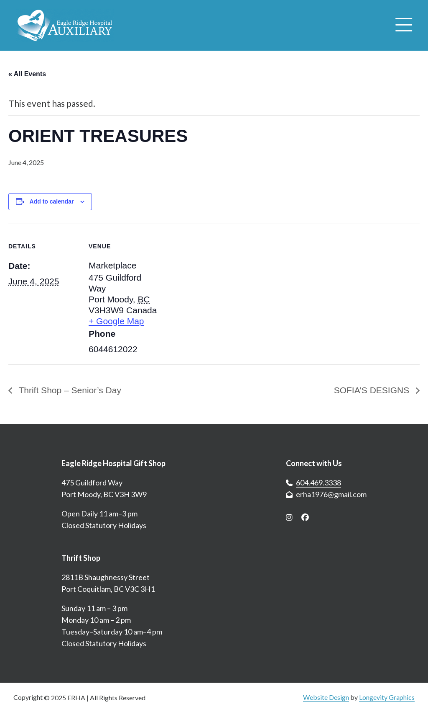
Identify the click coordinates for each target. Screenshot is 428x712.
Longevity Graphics (387, 697)
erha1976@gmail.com (331, 494)
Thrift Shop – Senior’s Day (68, 390)
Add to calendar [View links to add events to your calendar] (52, 201)
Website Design (326, 697)
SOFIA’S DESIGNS (373, 390)
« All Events (27, 73)
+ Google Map (116, 321)
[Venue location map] (213, 281)
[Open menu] (403, 25)
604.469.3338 (318, 482)
